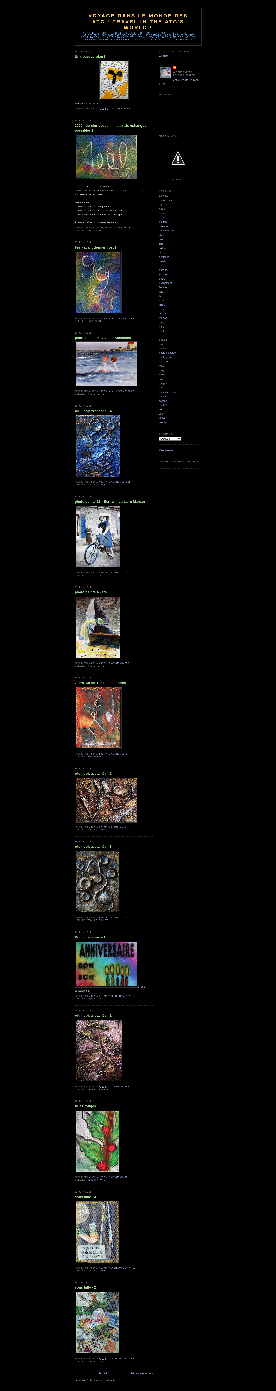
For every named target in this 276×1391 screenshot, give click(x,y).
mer (161, 322)
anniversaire (95, 999)
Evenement (94, 230)
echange (164, 269)
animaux (163, 195)
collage (163, 248)
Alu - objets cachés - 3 (93, 847)
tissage (163, 400)
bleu (161, 217)
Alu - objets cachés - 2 (93, 773)
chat (161, 235)
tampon (163, 383)
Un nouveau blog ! (90, 56)
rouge (162, 370)
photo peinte (95, 394)
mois (161, 326)
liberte (162, 313)
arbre (162, 208)
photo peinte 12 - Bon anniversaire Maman (110, 502)
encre (162, 278)
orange (163, 339)
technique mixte (97, 485)
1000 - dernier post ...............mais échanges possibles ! (110, 128)
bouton (163, 222)
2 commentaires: (120, 663)
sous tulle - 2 (85, 1287)
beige (162, 213)
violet (162, 418)
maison (163, 317)
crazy (162, 252)
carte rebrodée (167, 230)
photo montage (167, 352)
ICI (98, 103)
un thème (164, 405)
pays (161, 344)
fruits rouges (85, 1106)
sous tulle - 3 (85, 1197)
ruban (162, 374)
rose (161, 366)
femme (163, 287)
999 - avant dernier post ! (95, 247)
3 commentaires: (121, 109)
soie (161, 379)
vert (161, 409)
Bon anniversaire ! (90, 937)
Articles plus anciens (142, 1373)
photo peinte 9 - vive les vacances (103, 338)
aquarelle (164, 204)
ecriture (163, 274)
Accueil (103, 1373)
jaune (162, 309)
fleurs (162, 296)
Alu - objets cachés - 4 (93, 411)
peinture (163, 348)
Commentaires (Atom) (102, 1380)
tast (161, 387)
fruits (101, 1180)
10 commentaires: (120, 228)
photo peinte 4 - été (91, 592)
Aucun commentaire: (122, 318)
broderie (163, 226)
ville (161, 413)
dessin (91, 1180)
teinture (163, 396)
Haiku (162, 304)
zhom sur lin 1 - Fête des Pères (100, 683)
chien (162, 239)
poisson (163, 361)
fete (161, 291)
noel (161, 331)
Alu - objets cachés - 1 (93, 1015)
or (160, 335)
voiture (163, 422)
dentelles (164, 256)
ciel (161, 243)
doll (161, 265)
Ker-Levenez (166, 450)
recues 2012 (178, 179)
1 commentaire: (119, 573)
